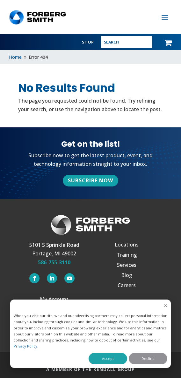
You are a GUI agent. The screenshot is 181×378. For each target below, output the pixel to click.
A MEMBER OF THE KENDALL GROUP (90, 369)
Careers (127, 286)
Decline (148, 358)
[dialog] (90, 334)
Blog (126, 276)
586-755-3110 (54, 262)
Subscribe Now (90, 180)
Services (126, 265)
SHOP (88, 42)
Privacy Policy (25, 346)
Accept (108, 358)
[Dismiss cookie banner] (165, 306)
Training (127, 255)
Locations (127, 245)
